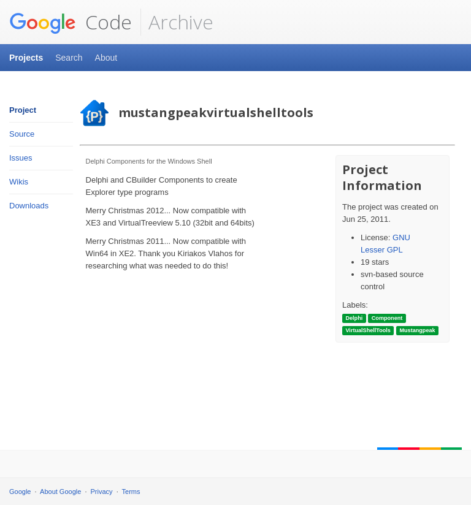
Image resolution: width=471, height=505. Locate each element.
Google (20, 491)
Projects (26, 58)
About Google (60, 491)
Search (68, 58)
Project (22, 110)
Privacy (102, 491)
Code (70, 22)
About (106, 58)
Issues (21, 157)
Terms (131, 491)
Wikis (18, 181)
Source (21, 134)
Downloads (28, 205)
